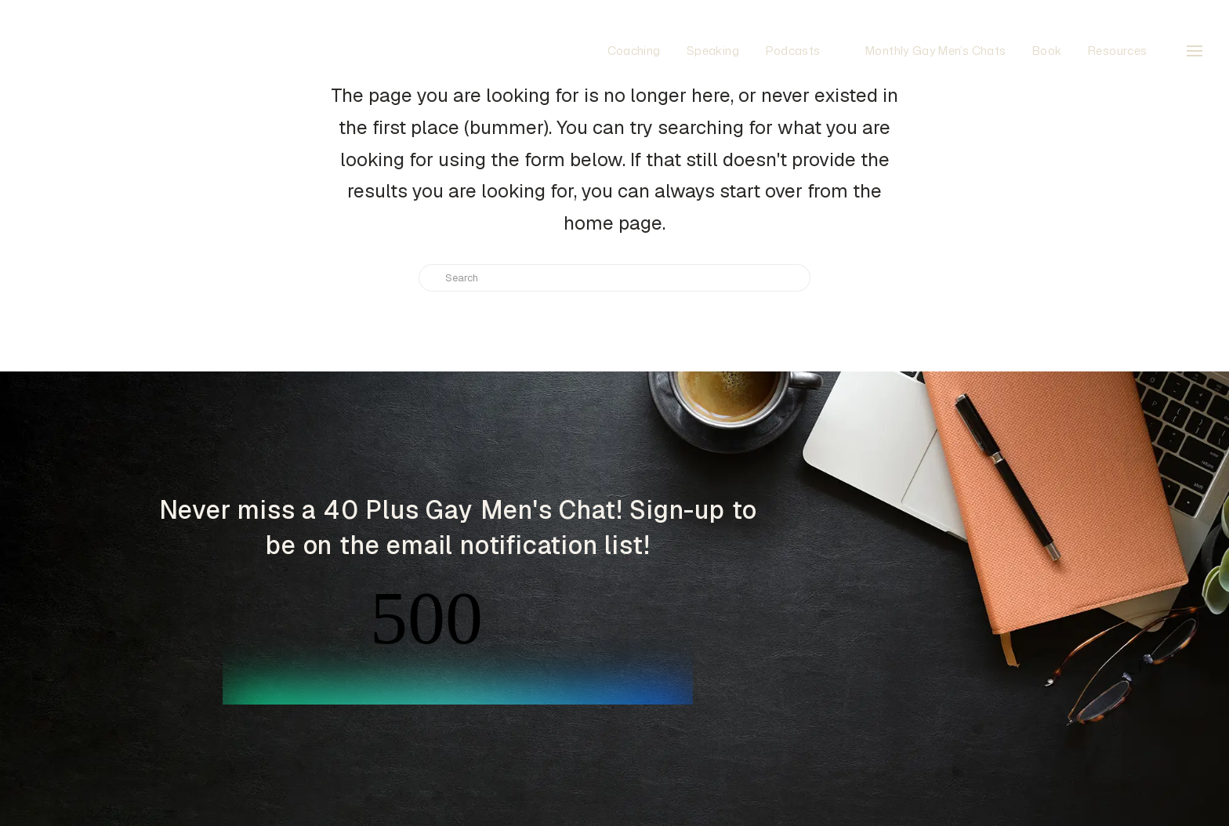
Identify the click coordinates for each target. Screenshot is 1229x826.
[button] (1194, 51)
